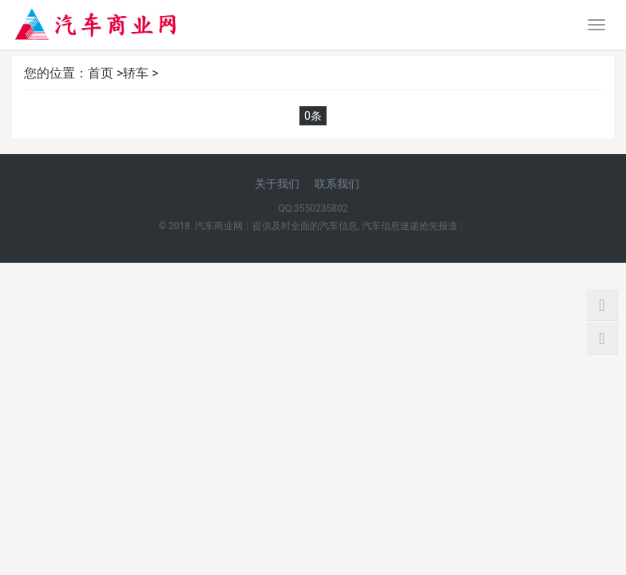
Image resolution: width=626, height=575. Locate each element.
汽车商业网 (219, 226)
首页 (100, 73)
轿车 (136, 73)
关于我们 (277, 183)
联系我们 (337, 183)
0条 (313, 115)
